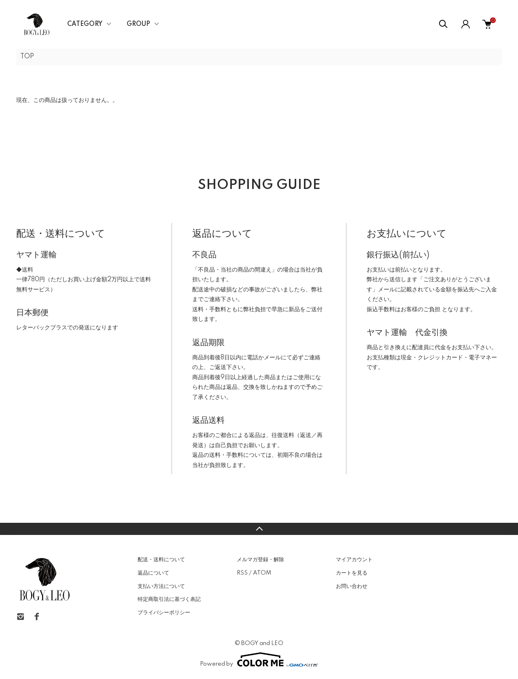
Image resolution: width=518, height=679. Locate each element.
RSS (242, 573)
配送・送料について (161, 559)
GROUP (138, 24)
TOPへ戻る (259, 529)
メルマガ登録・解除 (260, 559)
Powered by (259, 659)
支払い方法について (161, 586)
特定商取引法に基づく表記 (169, 599)
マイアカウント (354, 559)
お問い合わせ (351, 586)
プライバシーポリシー (164, 612)
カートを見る (351, 573)
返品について (153, 573)
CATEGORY (84, 24)
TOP (27, 56)
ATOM (262, 573)
